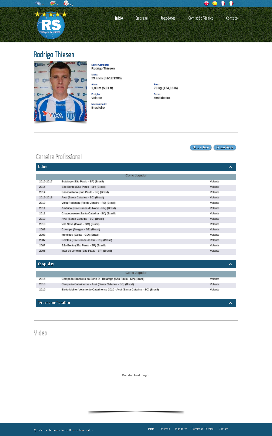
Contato (232, 18)
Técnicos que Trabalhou (54, 303)
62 (40, 4)
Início (119, 18)
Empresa (142, 18)
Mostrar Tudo (201, 147)
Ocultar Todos (224, 147)
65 (68, 4)
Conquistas (46, 264)
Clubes (42, 167)
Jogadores (168, 18)
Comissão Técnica (200, 18)
